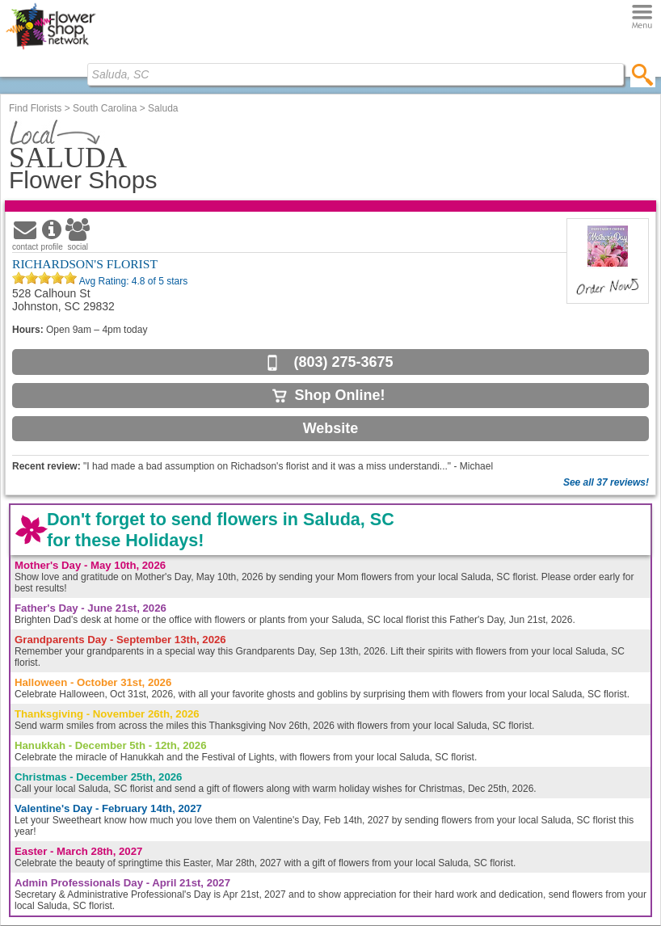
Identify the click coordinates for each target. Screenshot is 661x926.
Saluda (163, 108)
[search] (642, 74)
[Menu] (642, 17)
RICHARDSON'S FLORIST (85, 264)
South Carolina (105, 108)
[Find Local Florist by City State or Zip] (355, 74)
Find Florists (35, 108)
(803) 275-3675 (343, 362)
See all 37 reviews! (606, 482)
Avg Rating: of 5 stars (132, 281)
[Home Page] (50, 49)
